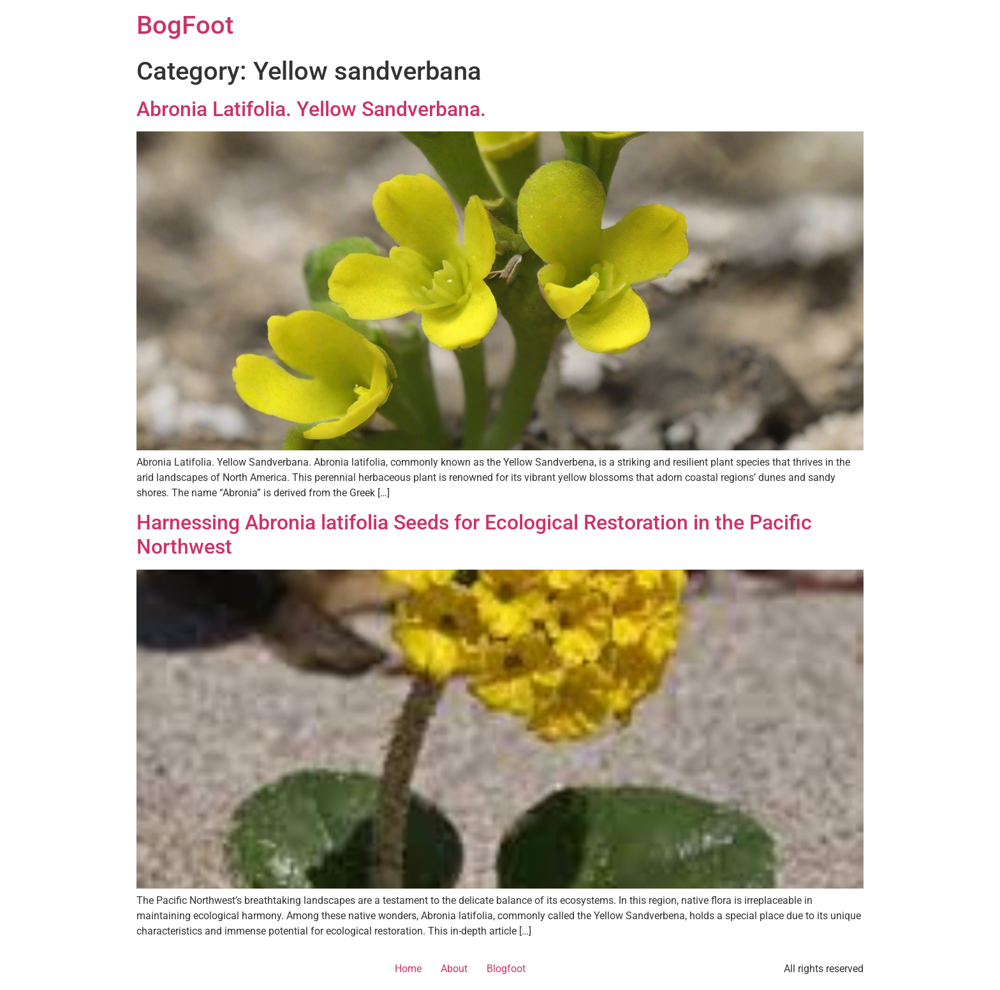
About (454, 969)
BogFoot (184, 25)
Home (408, 969)
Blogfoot (506, 969)
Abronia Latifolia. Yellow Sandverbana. (311, 109)
